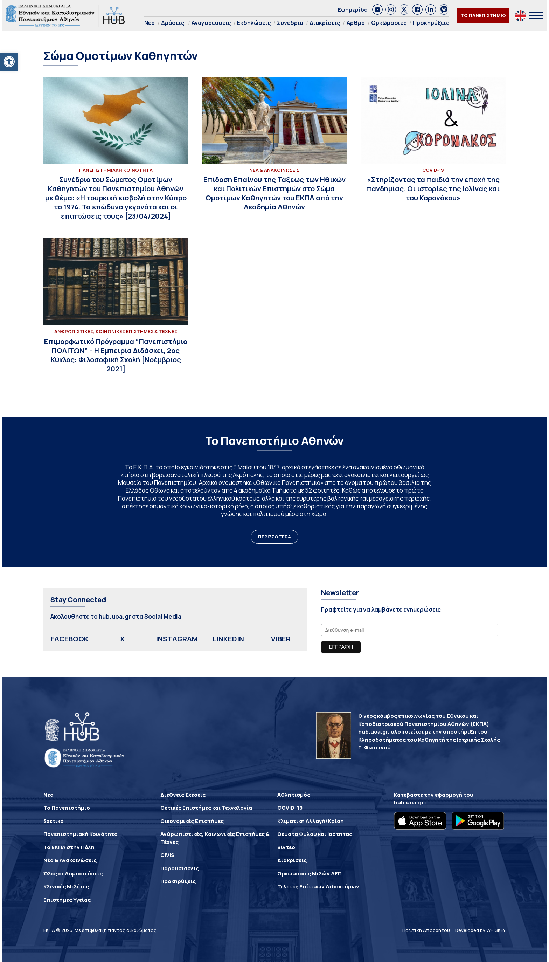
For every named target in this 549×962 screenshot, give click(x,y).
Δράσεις (172, 23)
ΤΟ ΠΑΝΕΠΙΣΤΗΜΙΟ (483, 15)
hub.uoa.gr (409, 802)
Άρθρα (355, 23)
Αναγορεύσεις (211, 23)
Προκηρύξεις (431, 23)
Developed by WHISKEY (480, 930)
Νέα (149, 23)
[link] (377, 9)
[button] (9, 62)
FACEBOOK (70, 639)
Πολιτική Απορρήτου (426, 930)
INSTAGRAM (177, 639)
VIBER (281, 639)
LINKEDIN (228, 639)
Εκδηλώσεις (254, 23)
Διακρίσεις (325, 23)
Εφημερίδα (353, 9)
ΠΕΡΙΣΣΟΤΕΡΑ (274, 537)
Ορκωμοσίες (388, 23)
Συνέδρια (290, 23)
